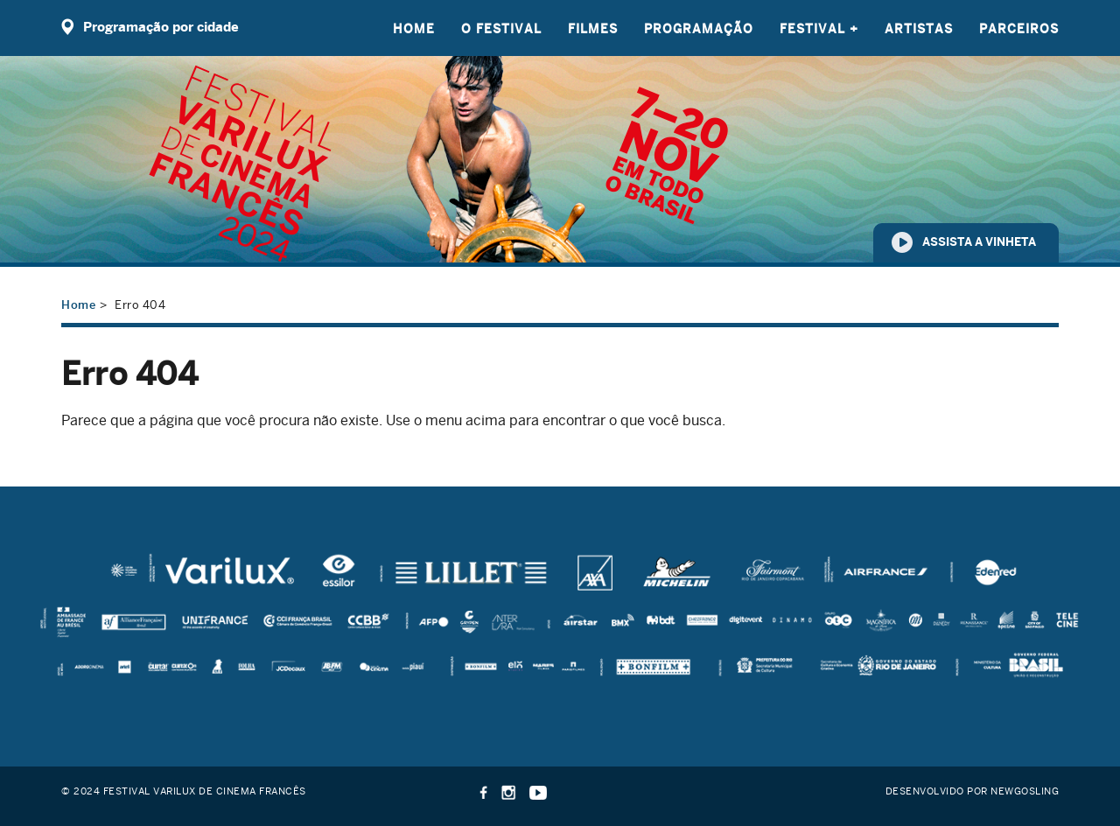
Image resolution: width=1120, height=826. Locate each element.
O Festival (501, 29)
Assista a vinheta (979, 241)
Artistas (919, 29)
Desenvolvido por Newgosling (973, 790)
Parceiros (1019, 29)
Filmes (593, 29)
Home (414, 29)
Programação (698, 29)
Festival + (819, 29)
